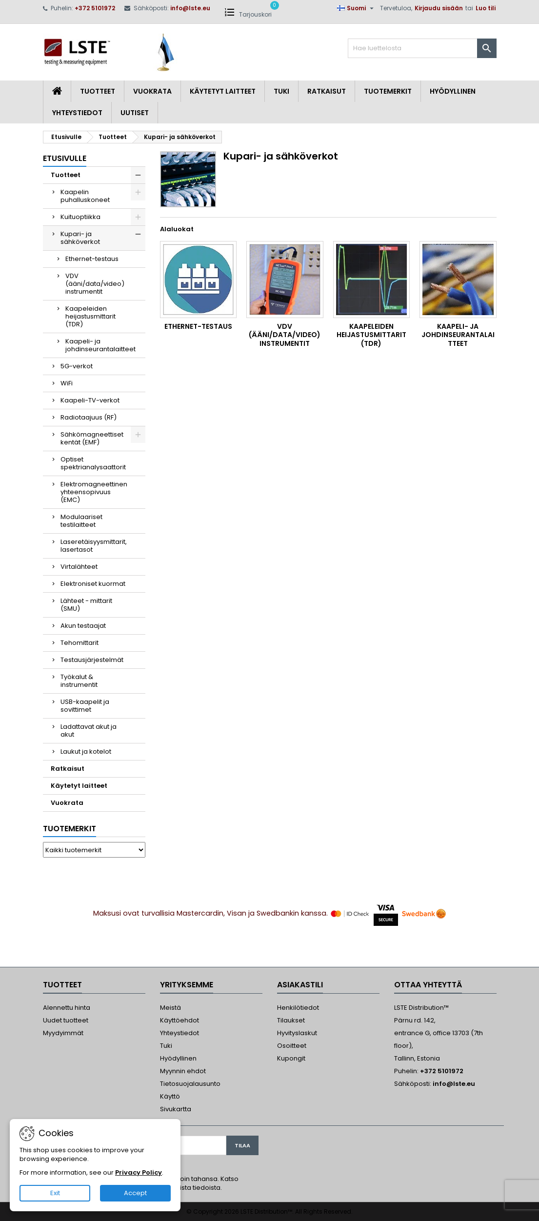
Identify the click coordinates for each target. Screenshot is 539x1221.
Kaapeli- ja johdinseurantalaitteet (100, 345)
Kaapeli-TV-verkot (90, 400)
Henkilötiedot (298, 1007)
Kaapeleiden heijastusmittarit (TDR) (90, 316)
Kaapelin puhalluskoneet (85, 195)
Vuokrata (152, 91)
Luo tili (486, 8)
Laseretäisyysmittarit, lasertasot (93, 545)
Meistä (170, 1007)
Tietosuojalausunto (190, 1083)
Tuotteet (97, 91)
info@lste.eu (190, 8)
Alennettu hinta (66, 1007)
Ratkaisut (326, 91)
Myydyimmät (63, 1033)
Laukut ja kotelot (85, 751)
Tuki (281, 91)
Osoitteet (291, 1045)
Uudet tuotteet (65, 1020)
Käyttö (170, 1096)
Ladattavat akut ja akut (88, 730)
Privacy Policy (138, 1172)
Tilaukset (291, 1020)
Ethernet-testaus (92, 258)
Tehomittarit (79, 642)
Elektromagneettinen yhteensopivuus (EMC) (93, 492)
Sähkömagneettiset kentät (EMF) (91, 438)
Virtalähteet (79, 566)
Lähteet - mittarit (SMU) (86, 604)
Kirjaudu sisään (439, 8)
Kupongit (291, 1058)
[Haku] (422, 48)
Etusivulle (64, 158)
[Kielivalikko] (356, 8)
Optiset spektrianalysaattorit (93, 463)
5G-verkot (76, 366)
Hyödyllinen (453, 91)
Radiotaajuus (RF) (88, 417)
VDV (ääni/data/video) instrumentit (94, 283)
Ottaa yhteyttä (428, 984)
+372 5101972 (95, 8)
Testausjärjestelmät (91, 659)
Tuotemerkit (388, 91)
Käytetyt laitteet (223, 91)
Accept (135, 1193)
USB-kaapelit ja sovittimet (84, 705)
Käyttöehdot (179, 1020)
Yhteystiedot (77, 113)
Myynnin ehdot (183, 1071)
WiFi (66, 383)
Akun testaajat (83, 625)
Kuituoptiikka (80, 216)
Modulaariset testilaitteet (81, 520)
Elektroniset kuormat (92, 583)
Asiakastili (300, 984)
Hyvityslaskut (297, 1033)
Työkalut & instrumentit (79, 680)
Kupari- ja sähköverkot (80, 237)
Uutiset (134, 113)
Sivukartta (175, 1109)
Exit (55, 1193)
